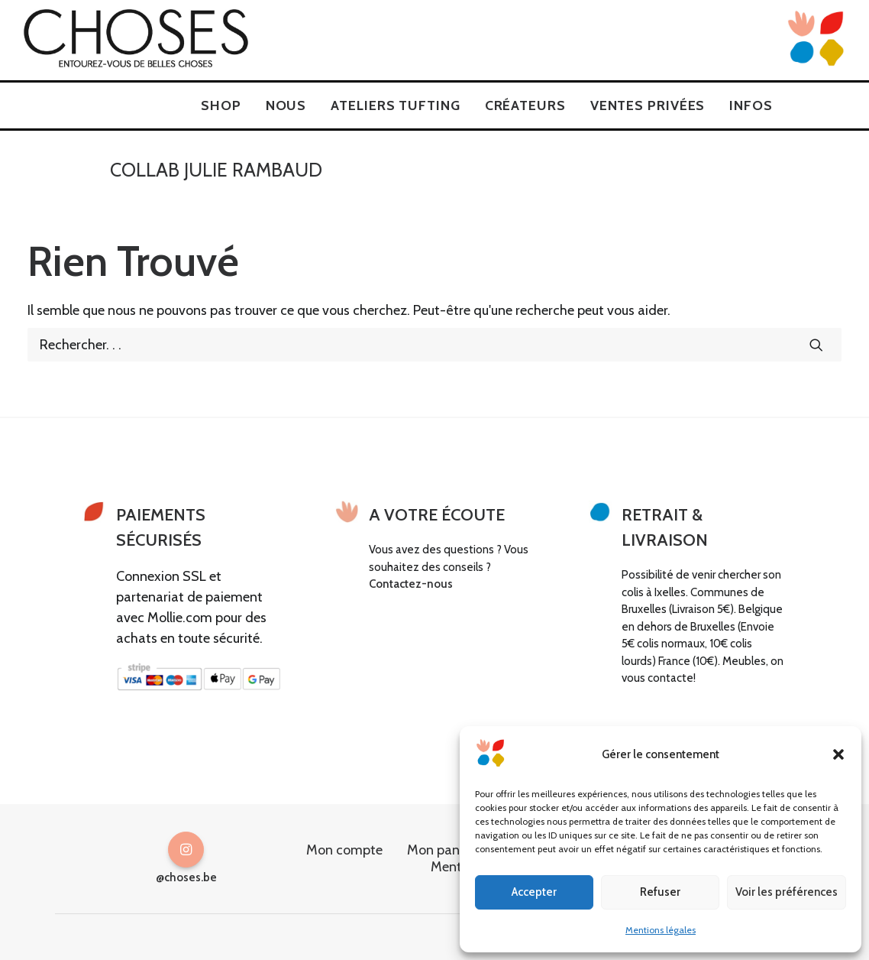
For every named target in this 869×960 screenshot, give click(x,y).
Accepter (534, 892)
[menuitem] (221, 105)
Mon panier (440, 850)
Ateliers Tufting (395, 105)
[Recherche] (434, 345)
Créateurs (525, 105)
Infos (751, 105)
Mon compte (344, 850)
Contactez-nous (411, 584)
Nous (286, 105)
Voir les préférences (786, 892)
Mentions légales (660, 930)
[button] (838, 754)
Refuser (660, 892)
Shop (221, 105)
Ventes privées (648, 105)
